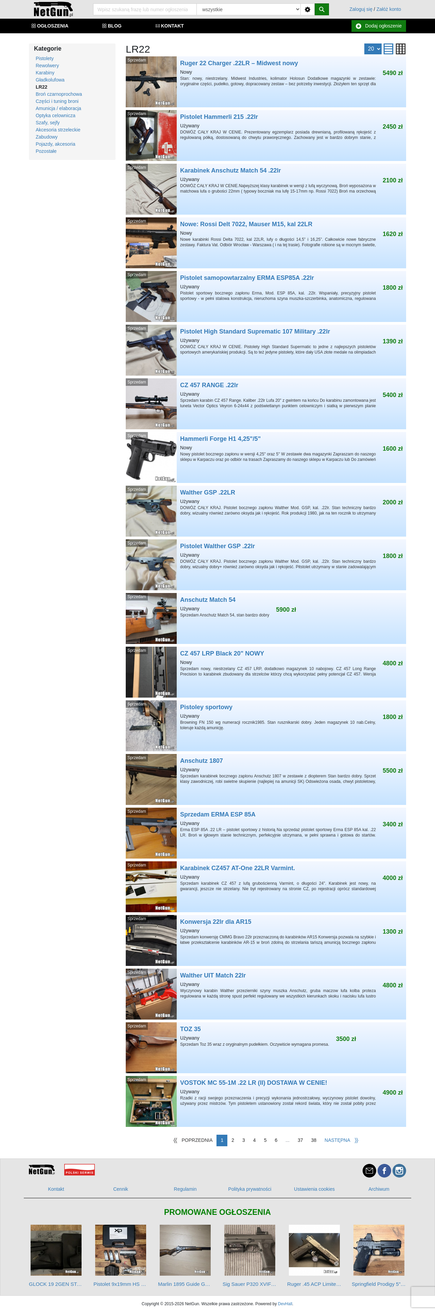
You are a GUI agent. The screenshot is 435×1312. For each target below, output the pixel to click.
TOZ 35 (266, 1047)
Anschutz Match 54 (266, 618)
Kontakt (56, 1189)
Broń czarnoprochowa (59, 94)
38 (314, 1140)
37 (300, 1140)
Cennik (120, 1189)
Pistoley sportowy (266, 725)
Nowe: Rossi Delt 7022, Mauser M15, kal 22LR (266, 242)
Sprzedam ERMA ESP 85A (266, 833)
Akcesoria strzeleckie (58, 129)
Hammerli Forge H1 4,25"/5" (266, 457)
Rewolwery (47, 65)
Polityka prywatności (250, 1189)
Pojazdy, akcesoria (55, 144)
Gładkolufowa (50, 80)
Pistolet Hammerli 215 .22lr (266, 135)
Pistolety (45, 58)
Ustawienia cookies (314, 1189)
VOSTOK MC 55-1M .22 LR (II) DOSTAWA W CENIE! (266, 1101)
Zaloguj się (360, 9)
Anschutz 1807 (266, 779)
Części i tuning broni (57, 101)
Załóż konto (389, 9)
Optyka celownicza (55, 115)
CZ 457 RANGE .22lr (266, 403)
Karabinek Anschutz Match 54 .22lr (266, 189)
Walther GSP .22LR (266, 511)
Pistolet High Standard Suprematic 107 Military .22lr (266, 350)
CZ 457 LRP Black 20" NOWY (266, 672)
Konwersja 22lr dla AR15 (266, 940)
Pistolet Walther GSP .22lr (266, 564)
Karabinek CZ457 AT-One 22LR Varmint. (266, 886)
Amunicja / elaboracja (58, 108)
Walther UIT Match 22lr (266, 994)
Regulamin (185, 1189)
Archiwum (378, 1189)
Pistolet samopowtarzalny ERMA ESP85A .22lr (266, 296)
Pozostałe (46, 151)
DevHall (285, 1303)
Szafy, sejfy (48, 122)
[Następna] (341, 1140)
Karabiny (45, 72)
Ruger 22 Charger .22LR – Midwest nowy (266, 81)
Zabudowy (47, 137)
